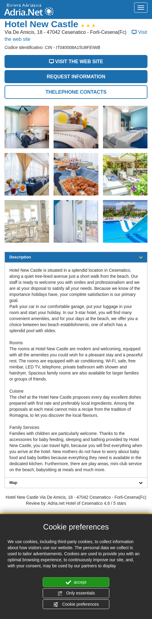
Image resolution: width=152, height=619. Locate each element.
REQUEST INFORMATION (76, 76)
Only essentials (76, 593)
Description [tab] (76, 257)
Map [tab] (76, 482)
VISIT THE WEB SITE (76, 61)
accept (76, 582)
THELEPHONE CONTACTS (75, 92)
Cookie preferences (76, 604)
